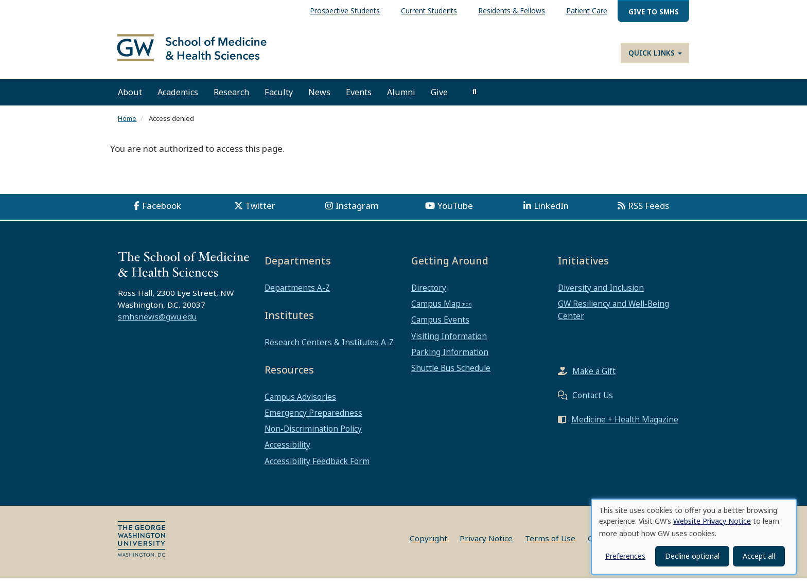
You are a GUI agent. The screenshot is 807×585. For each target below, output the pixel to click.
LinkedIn (551, 213)
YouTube (455, 213)
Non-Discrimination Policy (313, 436)
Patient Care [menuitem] (586, 10)
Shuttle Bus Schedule (450, 375)
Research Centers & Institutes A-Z (329, 349)
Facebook (161, 213)
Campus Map (436, 311)
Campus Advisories (300, 403)
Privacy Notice (486, 545)
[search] (474, 99)
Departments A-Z (297, 295)
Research (231, 99)
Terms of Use (550, 545)
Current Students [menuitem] (429, 10)
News (319, 99)
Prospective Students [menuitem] (345, 10)
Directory (428, 295)
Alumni (401, 99)
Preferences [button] (625, 556)
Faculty (279, 99)
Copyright (428, 545)
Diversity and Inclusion (601, 295)
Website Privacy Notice (712, 521)
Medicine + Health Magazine (624, 426)
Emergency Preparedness (313, 420)
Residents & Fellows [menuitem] (511, 10)
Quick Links (655, 53)
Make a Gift (594, 378)
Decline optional (692, 556)
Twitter (260, 213)
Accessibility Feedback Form (317, 468)
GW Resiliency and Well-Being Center (613, 317)
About (130, 99)
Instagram (357, 213)
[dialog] (694, 537)
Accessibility (287, 452)
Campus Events (440, 327)
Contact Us (592, 402)
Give (439, 99)
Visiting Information (449, 343)
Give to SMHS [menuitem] (653, 11)
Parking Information (449, 359)
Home (127, 125)
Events (359, 99)
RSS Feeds (648, 213)
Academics (177, 99)
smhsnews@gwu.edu (157, 323)
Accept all (759, 556)
